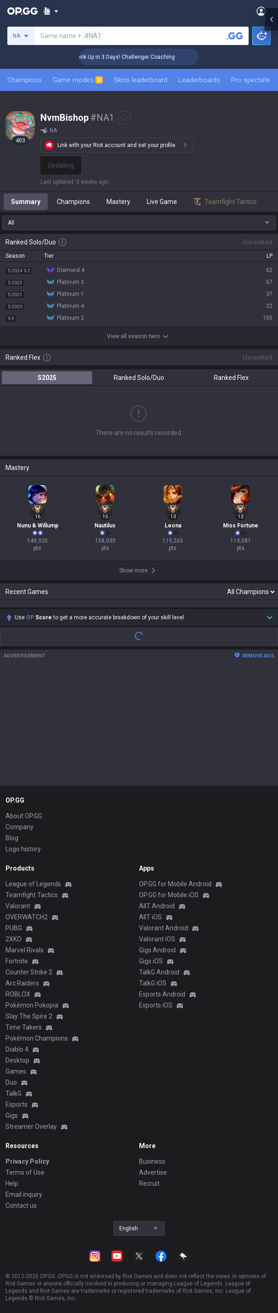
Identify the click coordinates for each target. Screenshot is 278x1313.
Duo (11, 1082)
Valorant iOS (157, 939)
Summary (25, 201)
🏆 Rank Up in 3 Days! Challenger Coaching (140, 57)
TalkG (14, 1093)
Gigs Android (157, 950)
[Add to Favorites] (124, 117)
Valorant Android (163, 928)
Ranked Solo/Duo (139, 377)
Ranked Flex (231, 377)
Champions (24, 80)
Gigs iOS (151, 961)
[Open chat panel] (271, 165)
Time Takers (24, 1027)
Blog (12, 838)
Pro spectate (250, 80)
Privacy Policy (27, 1161)
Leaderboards (199, 80)
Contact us (21, 1205)
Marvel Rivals (25, 950)
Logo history (23, 849)
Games (16, 1071)
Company (19, 827)
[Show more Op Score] (269, 617)
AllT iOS (150, 917)
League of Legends (33, 884)
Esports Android (162, 994)
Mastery (118, 201)
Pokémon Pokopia (32, 1005)
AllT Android (157, 906)
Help (12, 1183)
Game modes (78, 80)
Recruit (149, 1183)
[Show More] (50, 11)
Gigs (12, 1115)
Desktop (17, 1060)
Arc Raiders (22, 983)
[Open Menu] (261, 11)
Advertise (153, 1172)
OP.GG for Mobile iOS (169, 895)
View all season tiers (139, 336)
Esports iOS (155, 1005)
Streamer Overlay (31, 1126)
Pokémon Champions (37, 1038)
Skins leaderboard (140, 80)
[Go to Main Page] (22, 11)
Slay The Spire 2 (29, 1016)
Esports (17, 1104)
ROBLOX (18, 994)
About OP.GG (24, 816)
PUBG (14, 928)
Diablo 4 (17, 1049)
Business (152, 1161)
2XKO (14, 939)
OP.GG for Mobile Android (175, 884)
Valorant (18, 906)
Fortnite (17, 961)
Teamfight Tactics (32, 895)
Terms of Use (25, 1172)
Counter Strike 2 (29, 972)
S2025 (47, 377)
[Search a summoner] (235, 36)
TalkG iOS (153, 983)
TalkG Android (159, 972)
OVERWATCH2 (27, 917)
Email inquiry (24, 1194)
